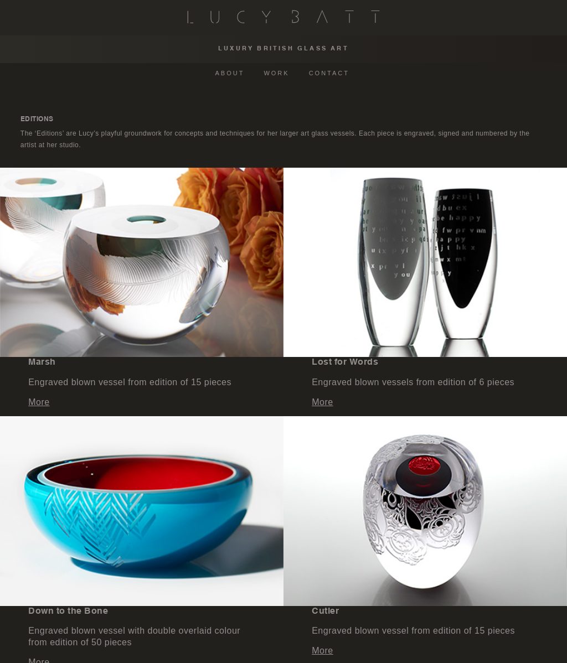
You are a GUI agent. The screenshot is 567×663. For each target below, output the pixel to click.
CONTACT (329, 73)
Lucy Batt (283, 16)
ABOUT (230, 73)
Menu (19, 16)
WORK (276, 73)
